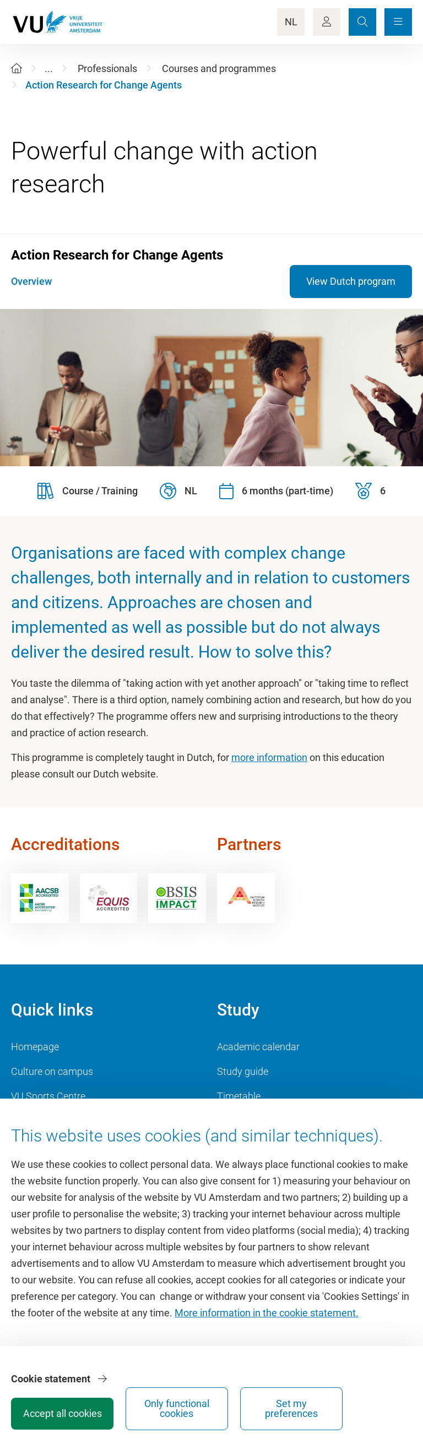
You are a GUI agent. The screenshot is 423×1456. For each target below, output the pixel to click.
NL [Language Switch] (291, 21)
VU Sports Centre (48, 1096)
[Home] (16, 68)
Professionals (107, 68)
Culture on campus (52, 1071)
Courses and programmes (219, 68)
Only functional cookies (286, 1404)
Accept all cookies (203, 1409)
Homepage (35, 1046)
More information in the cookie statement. (267, 1320)
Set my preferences (369, 1404)
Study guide (242, 1071)
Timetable (239, 1096)
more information (269, 757)
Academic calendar (258, 1046)
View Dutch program (350, 281)
